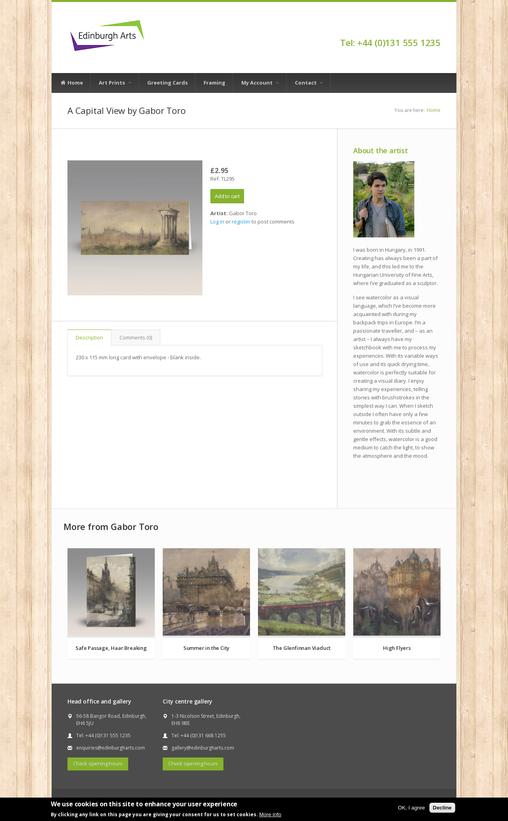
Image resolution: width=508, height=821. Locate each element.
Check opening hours (98, 763)
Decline (442, 808)
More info (270, 814)
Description (89, 337)
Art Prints (115, 82)
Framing (214, 82)
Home (71, 83)
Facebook (436, 28)
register (241, 221)
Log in (217, 221)
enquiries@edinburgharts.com (110, 747)
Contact (309, 82)
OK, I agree (411, 808)
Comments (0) (135, 337)
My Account (260, 82)
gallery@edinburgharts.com (202, 747)
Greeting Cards (167, 82)
